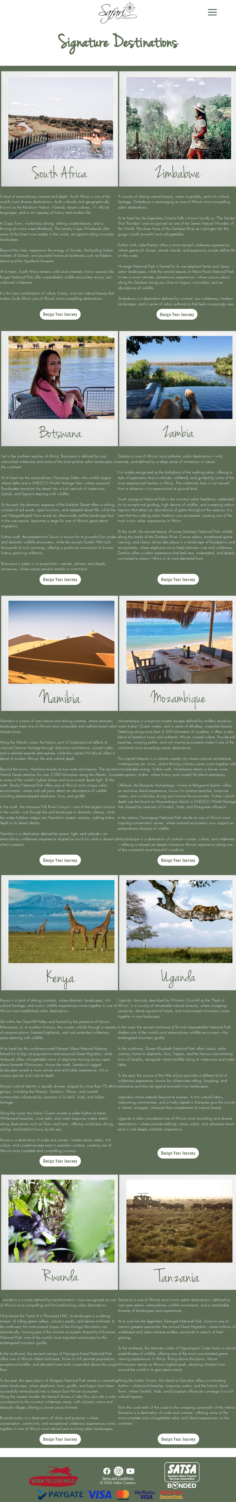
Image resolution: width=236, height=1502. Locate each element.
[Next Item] (111, 129)
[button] (212, 12)
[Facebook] (106, 1471)
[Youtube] (130, 1471)
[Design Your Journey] (60, 314)
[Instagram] (118, 1471)
